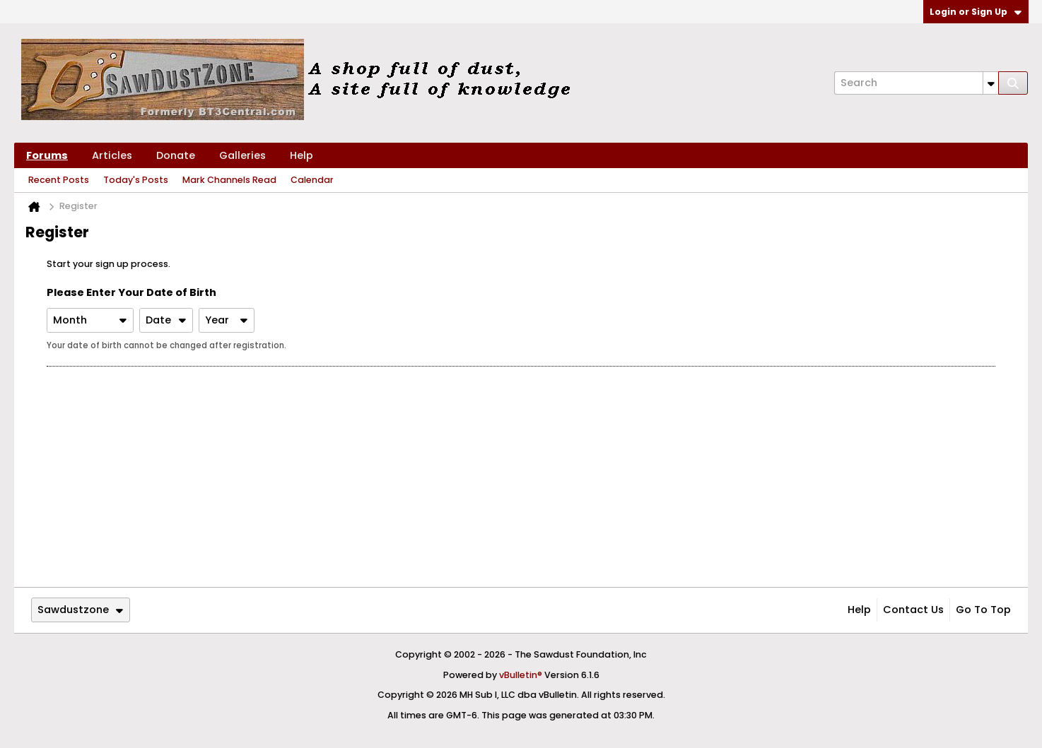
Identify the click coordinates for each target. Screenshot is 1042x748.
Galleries (242, 155)
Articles (112, 155)
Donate (175, 155)
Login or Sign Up (975, 12)
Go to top (983, 609)
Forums (47, 155)
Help (301, 155)
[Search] (916, 83)
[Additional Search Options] (991, 83)
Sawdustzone (80, 609)
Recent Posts (58, 180)
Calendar (312, 180)
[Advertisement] (521, 477)
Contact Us (913, 609)
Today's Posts (135, 180)
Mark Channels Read (229, 180)
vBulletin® (520, 675)
